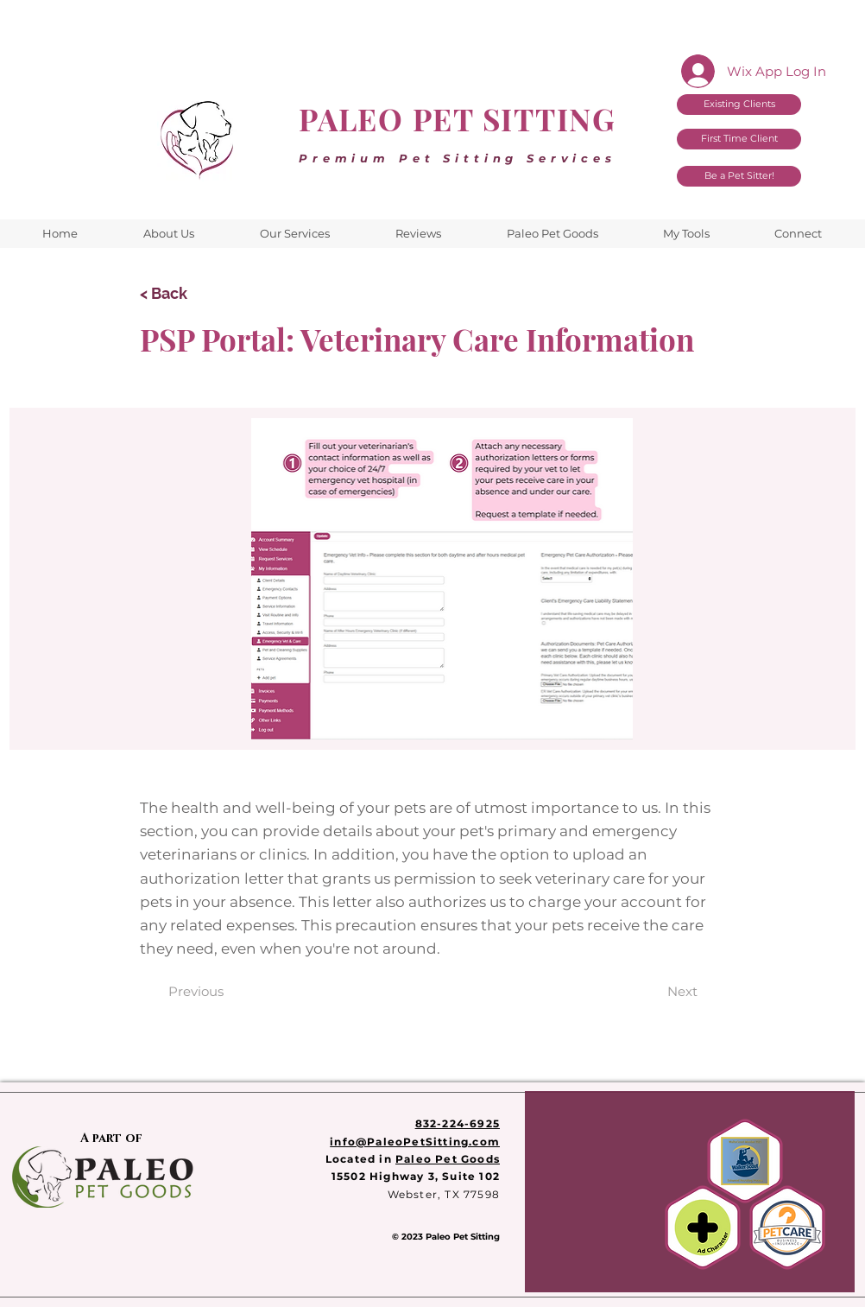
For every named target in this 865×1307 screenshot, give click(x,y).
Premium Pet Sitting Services (457, 158)
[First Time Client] (739, 139)
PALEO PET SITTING (457, 118)
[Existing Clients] (739, 104)
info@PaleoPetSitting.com (415, 1141)
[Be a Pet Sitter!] (739, 176)
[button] (686, 233)
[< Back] (197, 293)
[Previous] (196, 991)
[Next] (682, 991)
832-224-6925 (457, 1123)
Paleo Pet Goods (447, 1158)
